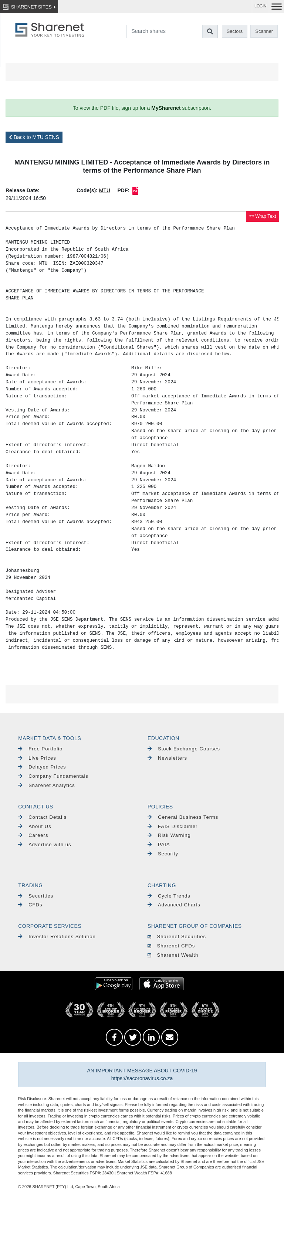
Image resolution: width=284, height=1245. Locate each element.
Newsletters (167, 758)
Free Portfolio (40, 749)
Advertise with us (44, 844)
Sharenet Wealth (173, 955)
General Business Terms (183, 817)
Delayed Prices (42, 767)
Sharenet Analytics (46, 785)
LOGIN (260, 6)
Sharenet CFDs (171, 946)
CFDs (30, 905)
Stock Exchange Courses (184, 749)
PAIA (159, 844)
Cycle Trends (169, 896)
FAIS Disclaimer (172, 826)
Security (163, 853)
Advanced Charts (174, 905)
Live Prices (37, 758)
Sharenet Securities (177, 936)
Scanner (264, 31)
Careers (33, 835)
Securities (35, 896)
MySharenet (165, 108)
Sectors (235, 31)
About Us (34, 826)
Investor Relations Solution (57, 936)
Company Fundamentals (53, 776)
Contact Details (42, 817)
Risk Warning (169, 835)
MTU (104, 190)
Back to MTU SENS (34, 137)
